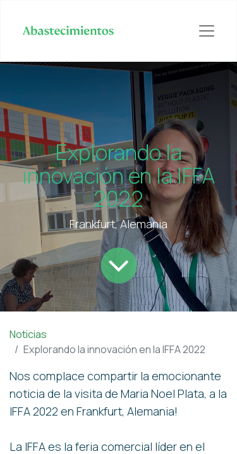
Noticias (28, 334)
